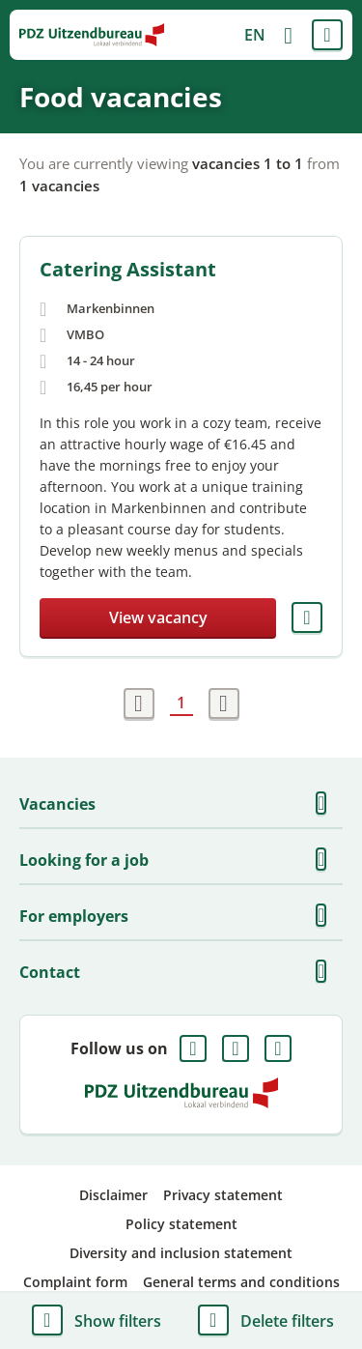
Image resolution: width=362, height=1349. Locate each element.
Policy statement (181, 1224)
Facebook (193, 1048)
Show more (327, 804)
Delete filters (287, 1321)
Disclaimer (113, 1195)
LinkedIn (235, 1048)
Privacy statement (223, 1195)
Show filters (117, 1321)
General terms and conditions (241, 1282)
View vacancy (158, 617)
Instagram (278, 1048)
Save (307, 617)
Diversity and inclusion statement (181, 1253)
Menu (327, 34)
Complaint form (75, 1282)
